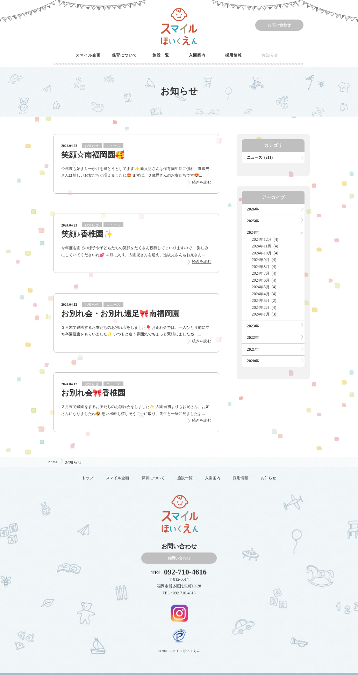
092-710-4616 (185, 572)
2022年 (253, 337)
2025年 (253, 221)
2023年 (253, 326)
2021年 (253, 349)
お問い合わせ (279, 25)
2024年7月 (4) (264, 273)
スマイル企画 (88, 55)
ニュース (113, 146)
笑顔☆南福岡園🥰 (92, 155)
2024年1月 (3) (264, 314)
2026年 (253, 209)
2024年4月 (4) (264, 294)
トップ (87, 478)
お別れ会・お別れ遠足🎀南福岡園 (120, 314)
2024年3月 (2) (264, 300)
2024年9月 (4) (264, 260)
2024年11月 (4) (265, 246)
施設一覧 (160, 55)
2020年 (253, 361)
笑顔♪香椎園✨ (87, 234)
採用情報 (233, 55)
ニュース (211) (260, 157)
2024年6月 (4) (264, 280)
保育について (124, 55)
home (53, 462)
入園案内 (197, 55)
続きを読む (201, 182)
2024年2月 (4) (264, 307)
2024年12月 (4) (265, 239)
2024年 (253, 232)
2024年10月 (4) (265, 253)
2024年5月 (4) (264, 287)
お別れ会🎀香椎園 (93, 393)
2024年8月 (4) (264, 267)
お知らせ (270, 55)
